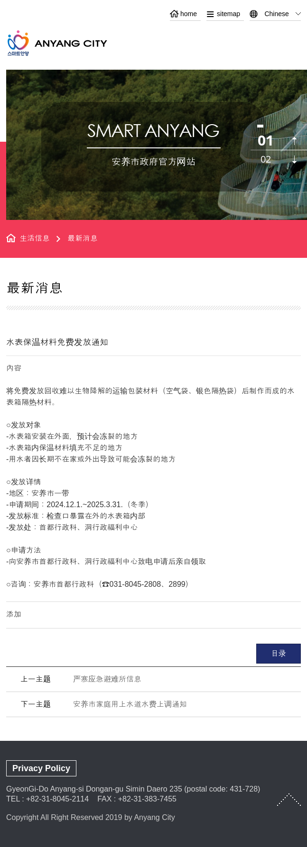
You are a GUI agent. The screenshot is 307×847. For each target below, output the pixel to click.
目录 (278, 653)
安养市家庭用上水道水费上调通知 (130, 704)
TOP (289, 799)
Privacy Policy (41, 768)
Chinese (276, 14)
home (188, 14)
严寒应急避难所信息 (107, 679)
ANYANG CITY (68, 42)
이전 (294, 141)
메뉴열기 (294, 41)
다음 (294, 159)
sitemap (228, 14)
